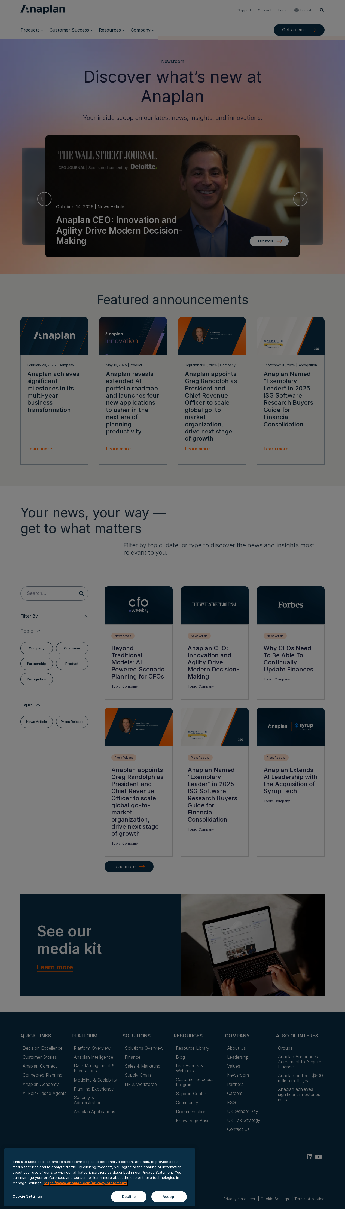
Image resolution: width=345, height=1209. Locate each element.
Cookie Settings (27, 1203)
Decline (129, 1203)
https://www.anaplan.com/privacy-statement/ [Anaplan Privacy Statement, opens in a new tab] (85, 1189)
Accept (169, 1203)
